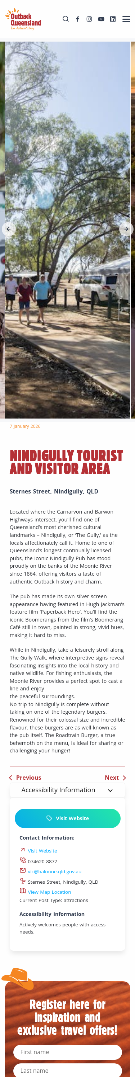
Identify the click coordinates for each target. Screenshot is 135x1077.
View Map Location (45, 892)
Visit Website (67, 818)
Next (112, 777)
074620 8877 (38, 861)
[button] (9, 229)
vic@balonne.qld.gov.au (50, 871)
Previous (28, 777)
